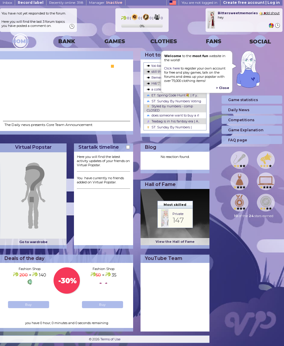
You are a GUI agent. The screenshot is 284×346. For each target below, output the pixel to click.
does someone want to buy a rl (173, 115)
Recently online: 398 (66, 2)
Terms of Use (110, 339)
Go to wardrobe (33, 242)
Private (177, 214)
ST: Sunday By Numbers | (169, 127)
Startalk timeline (98, 147)
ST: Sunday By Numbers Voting (174, 101)
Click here (172, 68)
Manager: (105, 2)
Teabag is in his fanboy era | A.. (173, 121)
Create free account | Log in (251, 2)
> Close (222, 88)
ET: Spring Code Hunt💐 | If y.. (172, 95)
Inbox (7, 2)
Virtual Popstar (33, 147)
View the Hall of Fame (175, 242)
